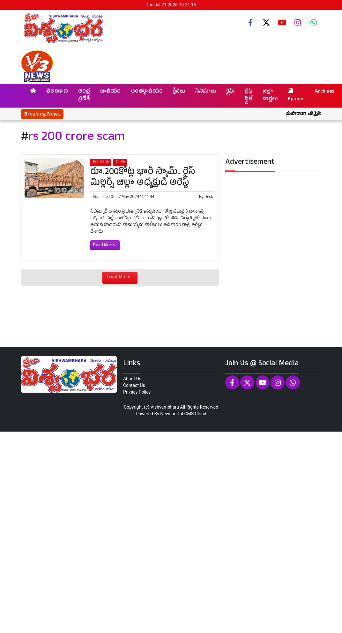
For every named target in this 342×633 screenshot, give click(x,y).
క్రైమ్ (230, 92)
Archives (325, 92)
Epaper (296, 95)
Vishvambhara (165, 407)
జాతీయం (110, 92)
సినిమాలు (205, 92)
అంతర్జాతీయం (147, 92)
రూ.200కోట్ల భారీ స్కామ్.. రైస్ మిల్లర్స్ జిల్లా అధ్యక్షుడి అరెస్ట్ (142, 178)
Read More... (105, 245)
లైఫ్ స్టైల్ (248, 95)
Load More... (120, 278)
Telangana (101, 162)
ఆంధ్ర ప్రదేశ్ (84, 95)
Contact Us (134, 385)
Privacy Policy (137, 392)
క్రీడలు (179, 92)
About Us (132, 378)
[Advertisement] (171, 531)
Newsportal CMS (177, 413)
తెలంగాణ (57, 92)
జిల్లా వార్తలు (270, 95)
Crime (120, 162)
